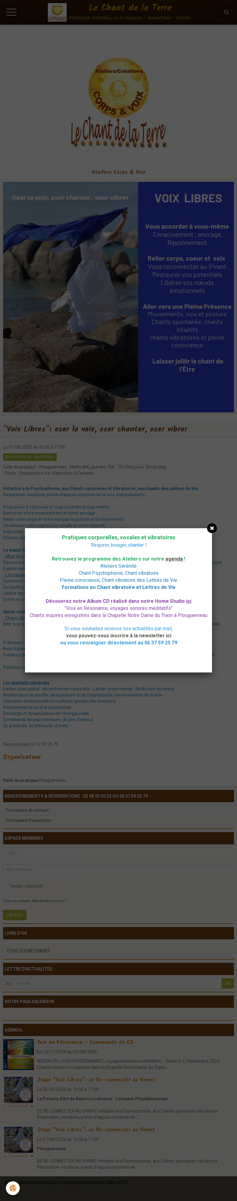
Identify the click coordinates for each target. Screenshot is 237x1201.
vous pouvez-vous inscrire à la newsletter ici (118, 636)
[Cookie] (13, 1188)
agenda (174, 559)
